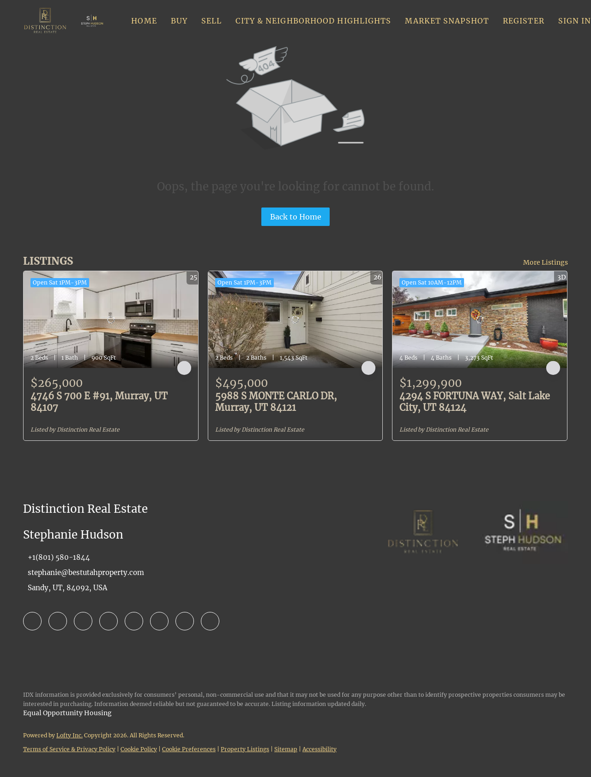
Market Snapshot (447, 20)
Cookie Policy (139, 749)
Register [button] (523, 20)
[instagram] (134, 621)
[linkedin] (57, 621)
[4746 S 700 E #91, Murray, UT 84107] (111, 319)
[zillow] (83, 621)
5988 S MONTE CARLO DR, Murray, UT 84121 (276, 401)
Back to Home (295, 216)
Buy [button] (179, 20)
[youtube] (159, 621)
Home (144, 20)
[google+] (210, 621)
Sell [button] (211, 20)
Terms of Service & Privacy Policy (69, 749)
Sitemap (285, 749)
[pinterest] (184, 621)
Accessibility (319, 749)
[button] (45, 21)
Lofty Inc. (69, 735)
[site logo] (423, 555)
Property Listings (245, 749)
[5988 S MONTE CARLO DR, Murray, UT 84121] (295, 319)
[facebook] (32, 621)
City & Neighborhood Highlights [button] (313, 20)
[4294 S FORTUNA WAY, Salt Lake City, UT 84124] (479, 319)
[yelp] (108, 621)
